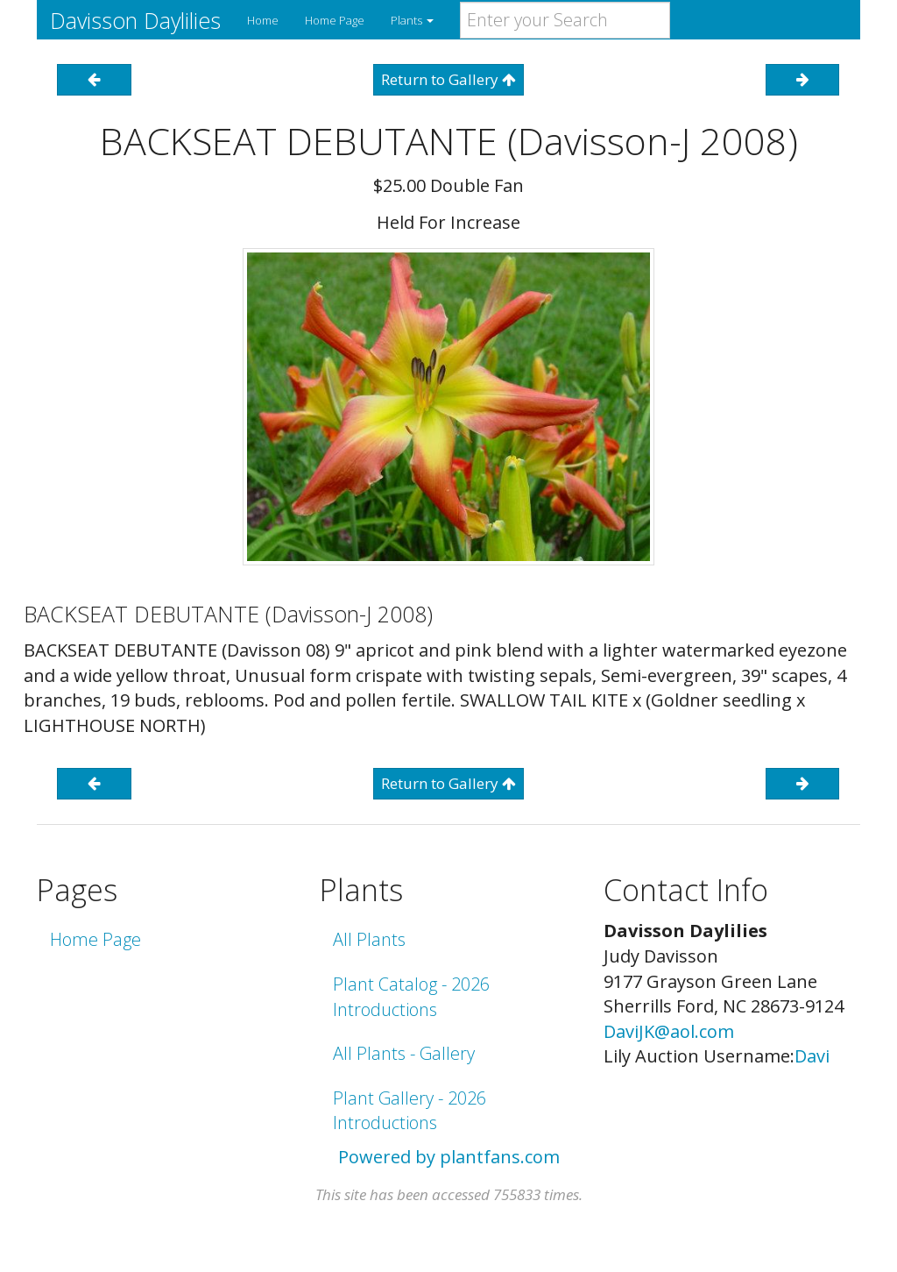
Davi (812, 1056)
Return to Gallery (448, 79)
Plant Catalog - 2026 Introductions (411, 996)
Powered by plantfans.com (449, 1157)
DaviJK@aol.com (669, 1031)
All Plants (369, 939)
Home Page (334, 20)
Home (263, 20)
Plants (412, 20)
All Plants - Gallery (404, 1053)
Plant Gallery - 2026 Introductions (409, 1110)
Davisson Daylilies (135, 20)
